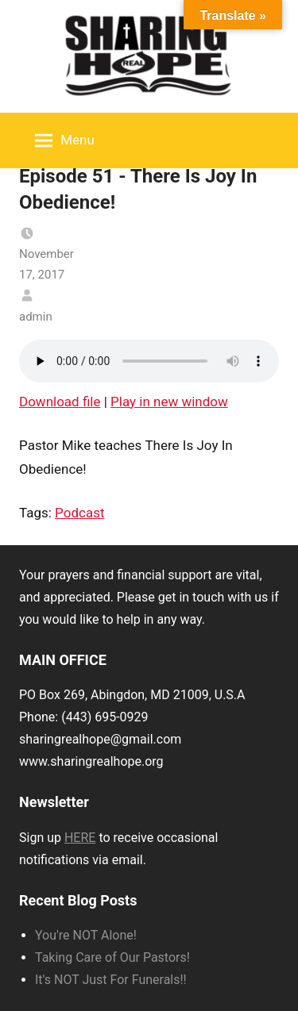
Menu (65, 140)
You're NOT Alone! (86, 935)
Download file (59, 401)
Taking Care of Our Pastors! (112, 957)
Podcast (79, 513)
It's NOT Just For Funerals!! (111, 979)
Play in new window (169, 401)
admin (35, 316)
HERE (79, 837)
